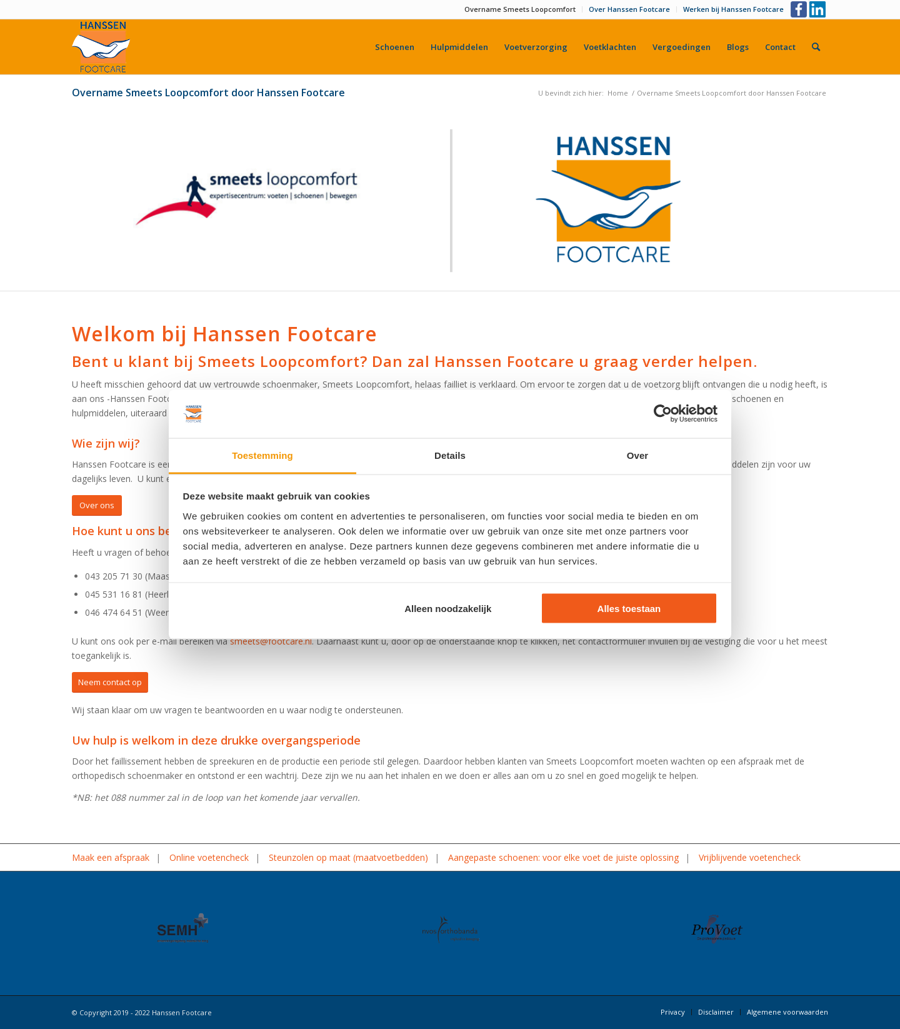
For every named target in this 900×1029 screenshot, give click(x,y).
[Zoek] (816, 46)
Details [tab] (450, 454)
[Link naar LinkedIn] (818, 9)
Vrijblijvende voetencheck (750, 857)
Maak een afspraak (110, 857)
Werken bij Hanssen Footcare (733, 9)
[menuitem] (520, 9)
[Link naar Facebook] (800, 9)
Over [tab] (638, 454)
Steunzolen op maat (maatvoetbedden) (348, 857)
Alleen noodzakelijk (447, 608)
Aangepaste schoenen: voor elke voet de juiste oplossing (563, 857)
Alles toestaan (629, 608)
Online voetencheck (209, 857)
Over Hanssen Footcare (629, 9)
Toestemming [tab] (262, 454)
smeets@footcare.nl (271, 641)
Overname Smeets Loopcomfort (520, 9)
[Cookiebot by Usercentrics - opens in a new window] (663, 413)
